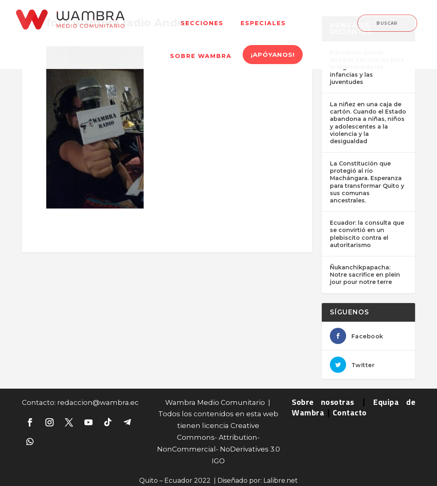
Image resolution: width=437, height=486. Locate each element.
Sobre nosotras (323, 402)
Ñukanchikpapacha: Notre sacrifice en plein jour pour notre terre (365, 275)
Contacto (350, 412)
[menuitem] (202, 18)
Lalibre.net (280, 480)
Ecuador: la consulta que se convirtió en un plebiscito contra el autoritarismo (367, 234)
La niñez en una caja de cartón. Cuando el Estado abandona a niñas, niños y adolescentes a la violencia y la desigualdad (368, 123)
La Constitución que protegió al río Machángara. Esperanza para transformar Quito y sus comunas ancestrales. (367, 182)
